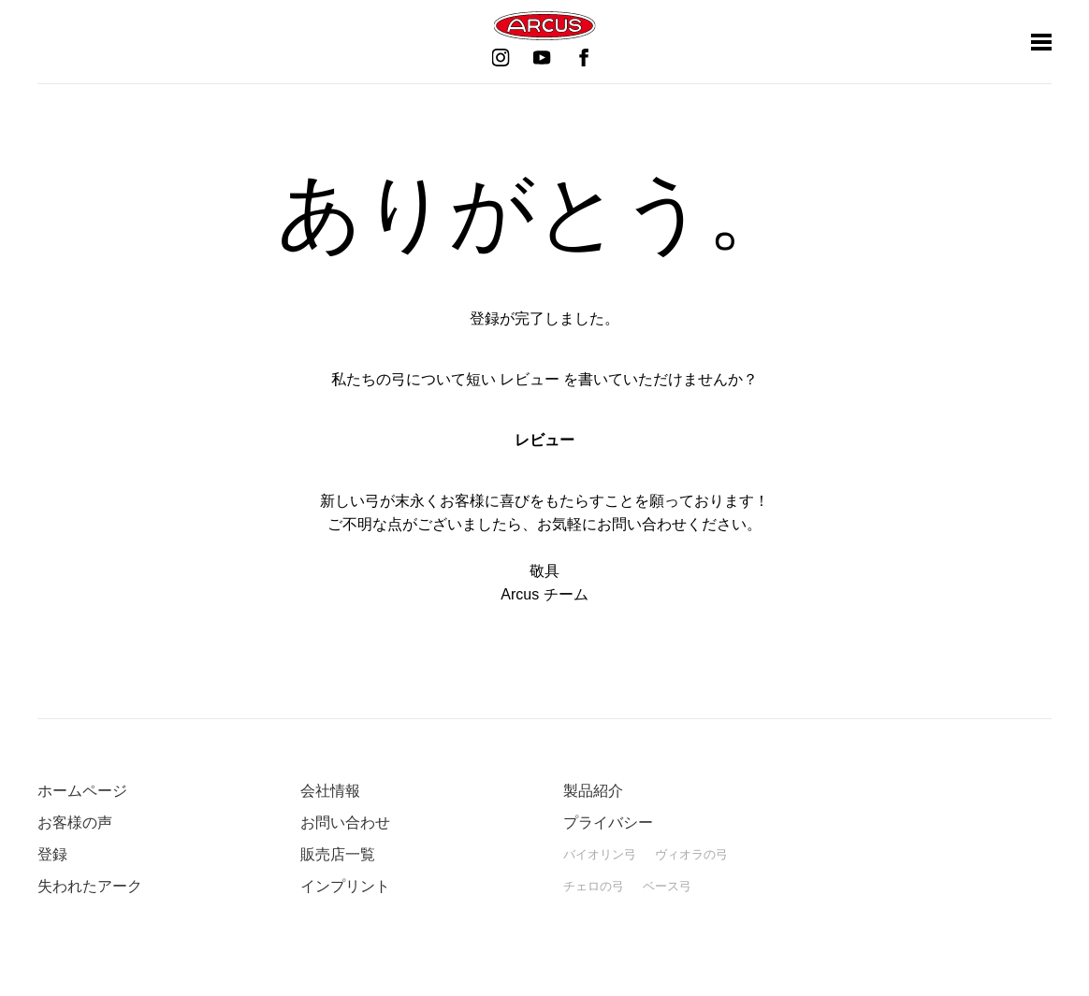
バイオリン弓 (599, 854)
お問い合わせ (345, 822)
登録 (52, 854)
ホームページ (82, 791)
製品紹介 (593, 791)
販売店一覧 (337, 854)
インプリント (345, 886)
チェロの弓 (593, 886)
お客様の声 (74, 822)
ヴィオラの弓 (691, 854)
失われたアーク (89, 886)
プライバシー (608, 822)
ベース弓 (667, 886)
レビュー (544, 440)
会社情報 (330, 791)
